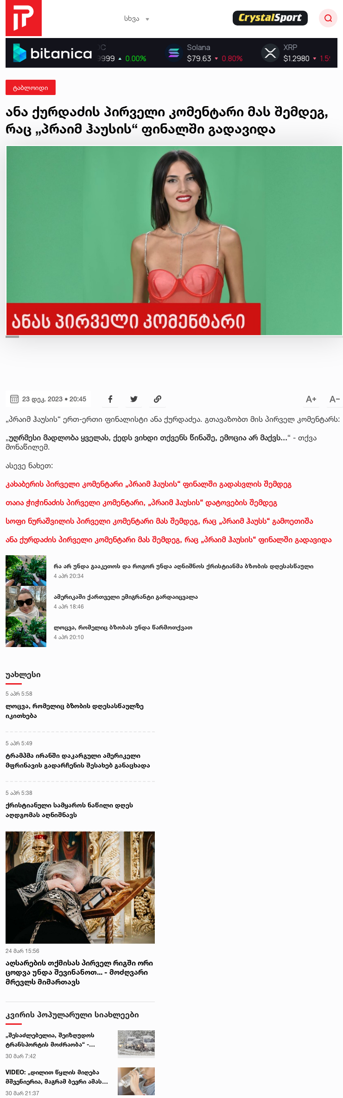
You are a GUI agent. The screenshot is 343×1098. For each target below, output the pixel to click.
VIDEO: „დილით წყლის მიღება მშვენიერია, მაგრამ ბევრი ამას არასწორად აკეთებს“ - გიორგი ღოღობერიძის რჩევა (54, 1077)
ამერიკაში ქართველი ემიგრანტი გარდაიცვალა (126, 596)
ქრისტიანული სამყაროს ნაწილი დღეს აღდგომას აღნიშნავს (69, 810)
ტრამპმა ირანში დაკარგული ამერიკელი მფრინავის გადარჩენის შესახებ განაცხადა (78, 760)
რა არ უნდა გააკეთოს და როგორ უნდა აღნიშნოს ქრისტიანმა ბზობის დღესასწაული (183, 566)
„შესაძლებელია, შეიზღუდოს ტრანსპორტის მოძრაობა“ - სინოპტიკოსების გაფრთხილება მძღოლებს (54, 1040)
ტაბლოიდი (30, 87)
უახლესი (23, 674)
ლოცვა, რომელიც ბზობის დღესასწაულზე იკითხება (75, 710)
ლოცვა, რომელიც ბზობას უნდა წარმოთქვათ (123, 627)
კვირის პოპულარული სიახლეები (72, 1014)
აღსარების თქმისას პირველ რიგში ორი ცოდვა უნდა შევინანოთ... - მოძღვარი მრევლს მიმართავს (79, 972)
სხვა (137, 18)
